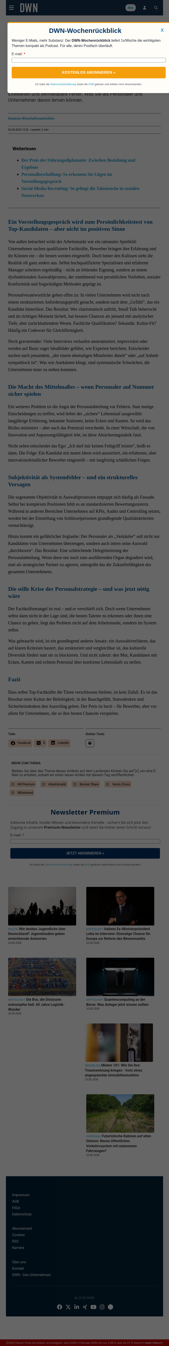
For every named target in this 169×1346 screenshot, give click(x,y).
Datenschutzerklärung (63, 84)
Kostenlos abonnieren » (89, 72)
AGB (91, 84)
